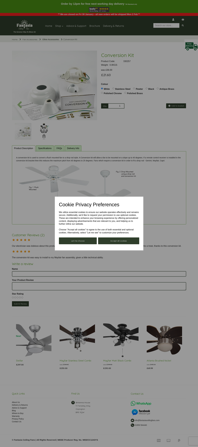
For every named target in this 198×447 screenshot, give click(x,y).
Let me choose (78, 241)
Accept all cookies (118, 241)
